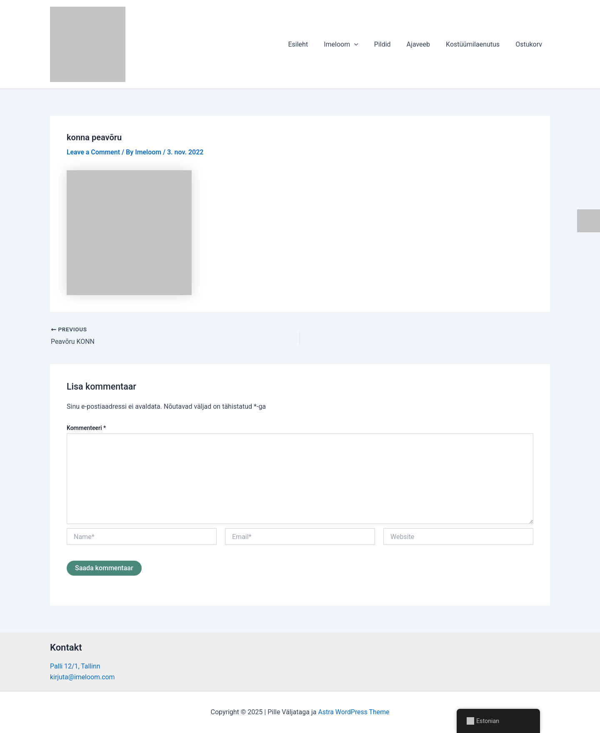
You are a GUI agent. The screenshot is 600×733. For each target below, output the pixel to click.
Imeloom (352, 44)
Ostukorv (530, 44)
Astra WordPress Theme (354, 712)
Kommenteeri (86, 427)
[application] (365, 44)
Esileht (312, 44)
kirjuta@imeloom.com (82, 677)
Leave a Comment (93, 152)
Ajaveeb (424, 44)
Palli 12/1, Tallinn (75, 666)
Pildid (391, 44)
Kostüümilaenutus (476, 44)
